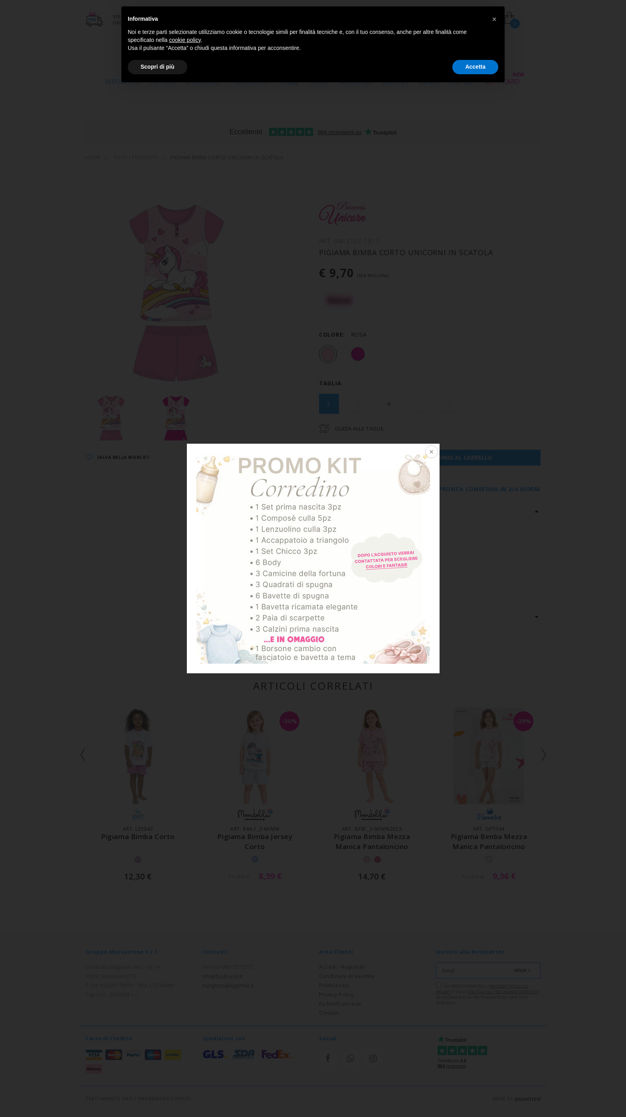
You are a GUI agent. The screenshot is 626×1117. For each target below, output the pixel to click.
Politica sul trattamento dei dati (503, 991)
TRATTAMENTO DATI (109, 1098)
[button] (494, 19)
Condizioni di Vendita (346, 976)
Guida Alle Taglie (359, 428)
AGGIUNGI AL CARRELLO (459, 457)
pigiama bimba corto (137, 836)
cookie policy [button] (185, 40)
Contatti (329, 1012)
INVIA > (522, 970)
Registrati (353, 966)
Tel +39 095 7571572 (228, 966)
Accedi (328, 966)
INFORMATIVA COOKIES (164, 1098)
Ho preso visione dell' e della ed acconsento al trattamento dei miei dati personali (487, 994)
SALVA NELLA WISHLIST (117, 457)
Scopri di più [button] (157, 66)
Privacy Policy (336, 994)
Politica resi (334, 985)
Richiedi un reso (340, 1003)
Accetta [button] (475, 66)
